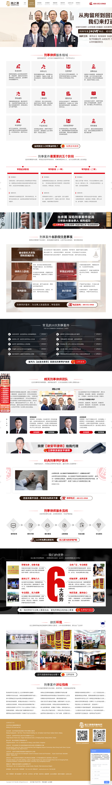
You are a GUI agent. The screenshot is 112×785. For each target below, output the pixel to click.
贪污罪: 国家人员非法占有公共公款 (70, 349)
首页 (25, 3)
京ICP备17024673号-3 (35, 782)
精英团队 (39, 3)
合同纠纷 (30, 774)
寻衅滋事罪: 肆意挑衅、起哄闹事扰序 (71, 339)
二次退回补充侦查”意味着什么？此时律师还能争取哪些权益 (92, 710)
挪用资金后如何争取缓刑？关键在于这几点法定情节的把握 (23, 713)
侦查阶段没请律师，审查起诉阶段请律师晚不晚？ (20, 704)
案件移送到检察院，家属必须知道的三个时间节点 (20, 701)
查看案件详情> (50, 487)
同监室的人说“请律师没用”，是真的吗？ (87, 704)
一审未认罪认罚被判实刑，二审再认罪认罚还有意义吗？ (57, 710)
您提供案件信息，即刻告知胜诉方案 (57, 498)
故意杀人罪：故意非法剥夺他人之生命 (23, 339)
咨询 (108, 214)
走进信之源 (70, 3)
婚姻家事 (47, 774)
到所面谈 (49, 432)
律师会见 (43, 71)
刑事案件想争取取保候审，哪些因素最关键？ (54, 698)
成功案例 (47, 3)
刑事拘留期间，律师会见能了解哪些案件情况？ (20, 710)
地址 (108, 224)
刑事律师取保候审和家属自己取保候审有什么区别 (55, 695)
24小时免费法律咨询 (55, 540)
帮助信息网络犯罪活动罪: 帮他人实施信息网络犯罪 (75, 354)
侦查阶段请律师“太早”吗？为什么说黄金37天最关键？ (22, 707)
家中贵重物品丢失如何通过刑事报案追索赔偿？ (20, 698)
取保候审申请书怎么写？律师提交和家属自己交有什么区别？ (93, 698)
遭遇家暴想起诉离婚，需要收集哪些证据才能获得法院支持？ (93, 695)
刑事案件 (11, 774)
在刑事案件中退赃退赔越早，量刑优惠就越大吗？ (89, 707)
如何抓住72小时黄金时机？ (57, 146)
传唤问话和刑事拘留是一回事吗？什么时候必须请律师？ (91, 701)
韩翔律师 (80, 417)
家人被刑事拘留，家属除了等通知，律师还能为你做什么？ (58, 707)
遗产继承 (36, 774)
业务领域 (31, 3)
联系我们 (78, 3)
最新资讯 (62, 3)
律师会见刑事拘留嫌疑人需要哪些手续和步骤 (54, 692)
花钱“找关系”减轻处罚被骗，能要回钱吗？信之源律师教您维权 (59, 701)
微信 (108, 219)
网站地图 (44, 782)
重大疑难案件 (18, 774)
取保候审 (18, 71)
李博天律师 (31, 417)
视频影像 (55, 3)
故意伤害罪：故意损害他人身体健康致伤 (24, 334)
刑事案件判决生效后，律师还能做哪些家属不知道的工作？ (23, 695)
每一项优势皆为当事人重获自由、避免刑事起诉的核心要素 (57, 610)
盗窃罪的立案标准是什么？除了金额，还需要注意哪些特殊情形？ (60, 713)
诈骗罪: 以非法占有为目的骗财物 (21, 349)
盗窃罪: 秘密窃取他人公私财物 (21, 344)
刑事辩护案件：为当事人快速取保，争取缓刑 (57, 304)
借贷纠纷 (41, 774)
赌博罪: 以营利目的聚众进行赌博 (70, 334)
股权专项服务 (61, 774)
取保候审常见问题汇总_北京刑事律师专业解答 (19, 692)
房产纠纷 (25, 774)
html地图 (50, 782)
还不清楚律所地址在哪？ (57, 674)
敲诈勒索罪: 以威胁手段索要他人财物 (23, 354)
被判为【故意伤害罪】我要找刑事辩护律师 (57, 362)
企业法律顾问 (53, 774)
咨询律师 (34, 432)
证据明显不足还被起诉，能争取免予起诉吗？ (88, 713)
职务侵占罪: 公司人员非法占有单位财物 (72, 344)
